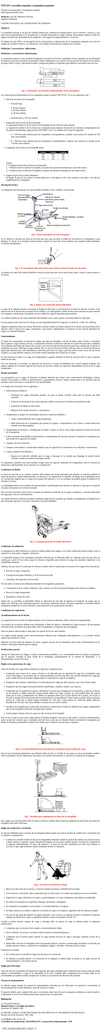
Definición (5, 53)
